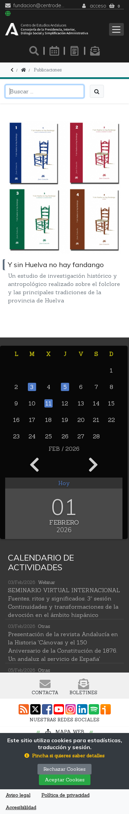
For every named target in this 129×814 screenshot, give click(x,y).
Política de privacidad (65, 795)
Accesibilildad (21, 808)
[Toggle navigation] (116, 29)
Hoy (64, 483)
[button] (64, 755)
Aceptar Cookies (65, 780)
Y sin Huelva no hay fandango (56, 264)
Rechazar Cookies (64, 769)
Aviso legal (18, 795)
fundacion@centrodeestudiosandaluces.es (39, 6)
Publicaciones (48, 70)
